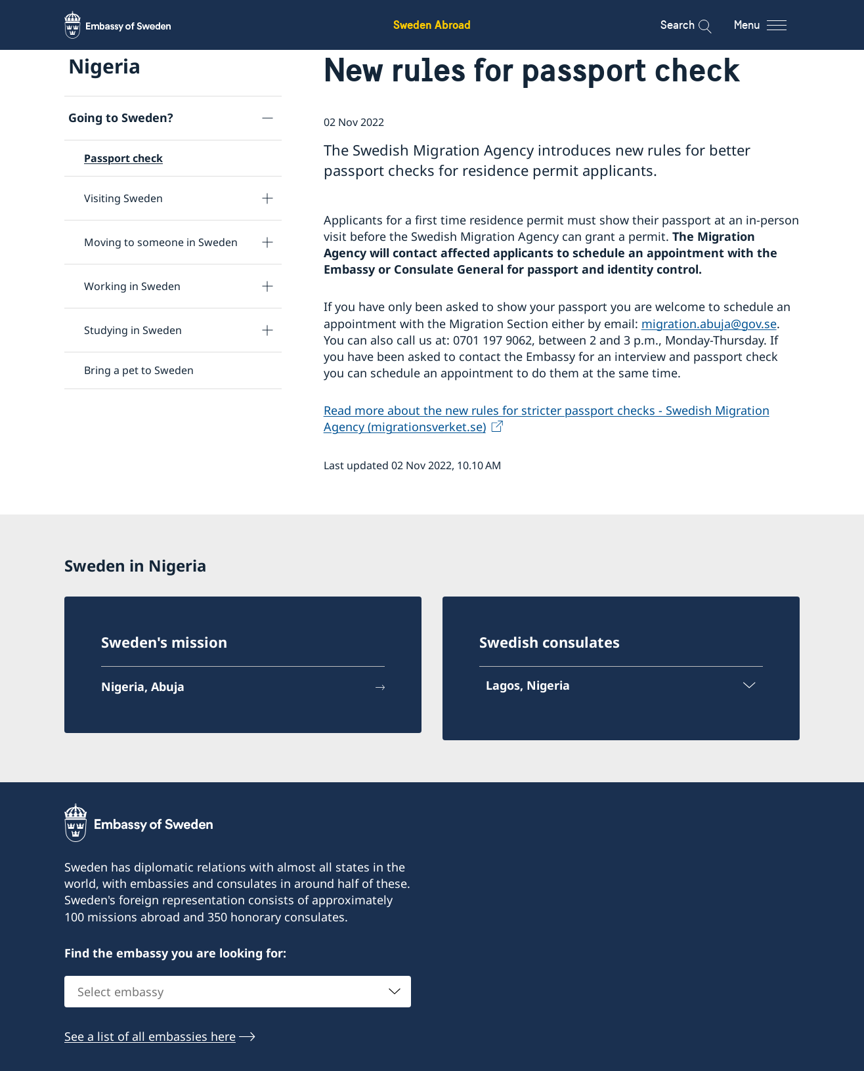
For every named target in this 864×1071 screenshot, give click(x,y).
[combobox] (237, 991)
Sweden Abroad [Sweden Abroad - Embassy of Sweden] (432, 24)
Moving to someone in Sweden (161, 242)
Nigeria (104, 65)
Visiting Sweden (123, 198)
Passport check (123, 158)
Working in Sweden (132, 286)
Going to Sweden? (120, 117)
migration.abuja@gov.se (709, 323)
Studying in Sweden (133, 330)
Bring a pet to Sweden (139, 370)
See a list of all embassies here (150, 1036)
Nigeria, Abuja (142, 686)
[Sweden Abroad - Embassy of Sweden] (130, 25)
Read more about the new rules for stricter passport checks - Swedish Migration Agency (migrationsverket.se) (546, 418)
